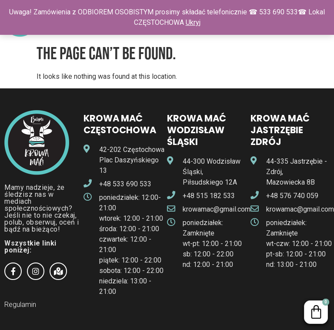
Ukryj (193, 22)
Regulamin (20, 304)
